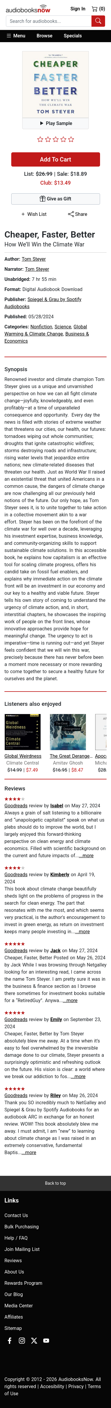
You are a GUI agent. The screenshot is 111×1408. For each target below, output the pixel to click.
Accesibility (52, 1386)
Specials (73, 36)
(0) (98, 9)
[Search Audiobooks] (98, 21)
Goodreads (16, 806)
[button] (18, 36)
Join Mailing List (22, 1249)
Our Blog (13, 1294)
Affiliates (13, 1317)
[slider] (56, 139)
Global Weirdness (22, 756)
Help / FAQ (16, 1238)
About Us (14, 1272)
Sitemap (13, 1328)
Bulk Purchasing (21, 1227)
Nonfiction (41, 327)
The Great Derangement (72, 756)
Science (63, 327)
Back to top (55, 1183)
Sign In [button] (77, 9)
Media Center (18, 1306)
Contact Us (16, 1215)
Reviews (13, 1260)
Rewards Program (23, 1283)
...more (86, 855)
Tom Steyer (34, 259)
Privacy (76, 1386)
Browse (44, 36)
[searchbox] (49, 21)
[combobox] (55, 21)
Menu (15, 36)
